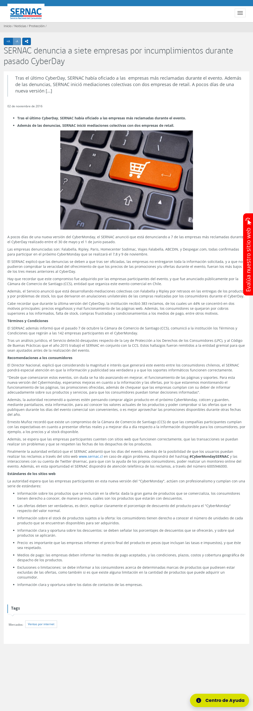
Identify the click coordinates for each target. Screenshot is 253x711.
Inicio (8, 26)
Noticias (20, 26)
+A (9, 41)
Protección (37, 26)
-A (18, 41)
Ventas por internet (41, 624)
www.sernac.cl (91, 456)
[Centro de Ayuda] (221, 700)
